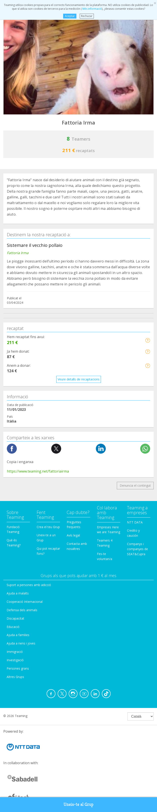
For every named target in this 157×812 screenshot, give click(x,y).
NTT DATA (135, 522)
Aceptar (70, 16)
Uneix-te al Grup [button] (78, 804)
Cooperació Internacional (25, 602)
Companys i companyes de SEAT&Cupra (137, 549)
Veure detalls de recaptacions (79, 379)
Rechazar (87, 16)
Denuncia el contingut (135, 485)
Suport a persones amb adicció (29, 585)
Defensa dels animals (22, 610)
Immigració (15, 652)
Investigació (15, 660)
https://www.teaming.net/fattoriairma (38, 471)
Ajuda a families (18, 635)
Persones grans (18, 668)
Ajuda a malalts (18, 593)
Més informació (92, 9)
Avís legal (73, 535)
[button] (147, 340)
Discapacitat (15, 618)
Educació (13, 627)
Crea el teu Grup (48, 527)
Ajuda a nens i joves (21, 643)
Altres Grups (15, 677)
